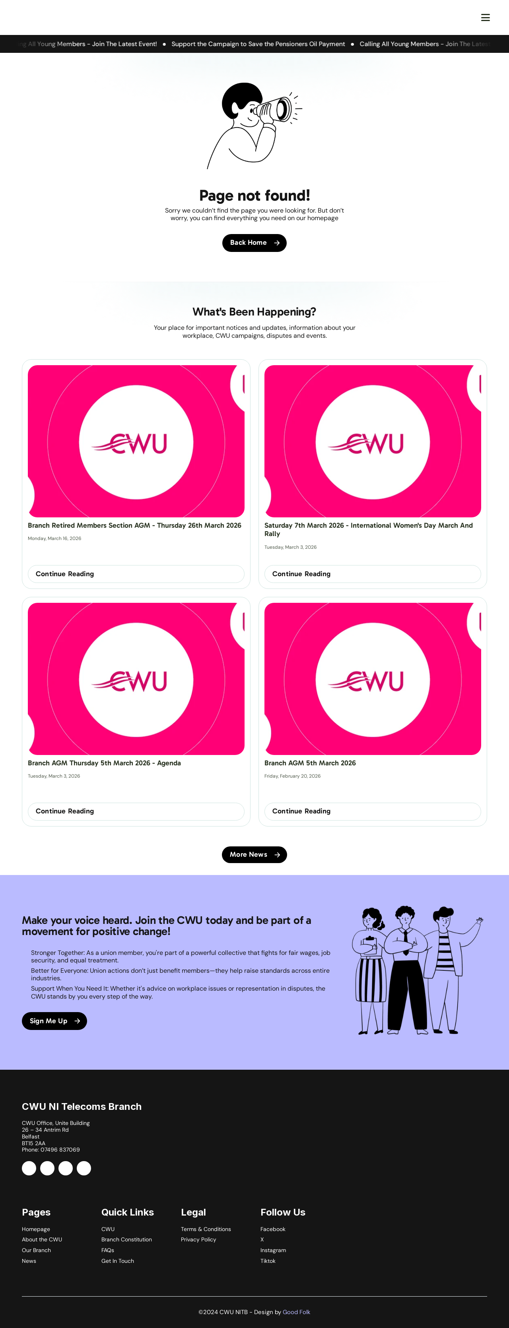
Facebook (273, 1229)
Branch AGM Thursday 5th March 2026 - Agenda (104, 763)
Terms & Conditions (206, 1229)
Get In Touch (117, 1260)
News (29, 1260)
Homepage (36, 1229)
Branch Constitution (126, 1239)
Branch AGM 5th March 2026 (310, 763)
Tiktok (268, 1260)
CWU (108, 1229)
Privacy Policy (198, 1239)
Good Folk (297, 1312)
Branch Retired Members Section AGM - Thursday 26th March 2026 (134, 525)
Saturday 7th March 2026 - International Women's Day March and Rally (369, 529)
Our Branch (36, 1250)
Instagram (273, 1250)
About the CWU (42, 1239)
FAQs (107, 1250)
